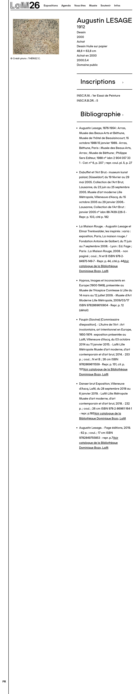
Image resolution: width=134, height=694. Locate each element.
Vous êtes (80, 5)
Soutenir (106, 5)
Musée (93, 5)
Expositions (51, 5)
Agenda (66, 5)
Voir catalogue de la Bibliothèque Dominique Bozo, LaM (104, 266)
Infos (117, 5)
